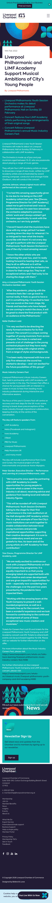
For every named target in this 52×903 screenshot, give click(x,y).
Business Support (8, 827)
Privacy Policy (7, 837)
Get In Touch (7, 842)
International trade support (13, 824)
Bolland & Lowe (19, 882)
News (4, 806)
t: (8, 790)
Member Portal (8, 832)
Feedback (6, 844)
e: (18, 793)
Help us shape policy (10, 829)
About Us (5, 814)
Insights (5, 809)
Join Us (5, 801)
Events (5, 811)
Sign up (11, 757)
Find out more (24, 6)
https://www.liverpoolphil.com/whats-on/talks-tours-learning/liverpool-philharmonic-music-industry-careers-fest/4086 (24, 657)
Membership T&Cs (9, 839)
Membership (7, 799)
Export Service (8, 822)
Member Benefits (9, 804)
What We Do (7, 820)
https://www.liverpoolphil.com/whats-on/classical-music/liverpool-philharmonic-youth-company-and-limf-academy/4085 (26, 676)
